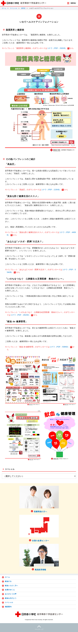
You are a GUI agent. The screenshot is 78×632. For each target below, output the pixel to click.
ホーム (4, 8)
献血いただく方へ (11, 585)
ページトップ (39, 627)
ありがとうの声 (10, 594)
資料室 (23, 8)
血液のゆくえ (10, 590)
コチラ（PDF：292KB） (57, 48)
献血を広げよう (10, 598)
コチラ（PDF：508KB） (59, 347)
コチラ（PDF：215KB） (51, 190)
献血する (8, 581)
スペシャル (13, 8)
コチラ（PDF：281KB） (20, 315)
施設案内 (8, 607)
